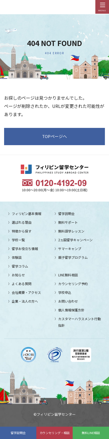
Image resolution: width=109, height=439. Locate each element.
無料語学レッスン (71, 231)
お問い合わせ (68, 301)
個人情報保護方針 (71, 310)
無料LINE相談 (91, 433)
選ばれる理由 (21, 222)
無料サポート (68, 222)
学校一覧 (18, 239)
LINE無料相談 (68, 274)
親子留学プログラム (73, 257)
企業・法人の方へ (25, 301)
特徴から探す (21, 231)
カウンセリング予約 (73, 283)
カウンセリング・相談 (55, 433)
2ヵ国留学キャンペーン (75, 239)
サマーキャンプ (69, 248)
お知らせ (18, 274)
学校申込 (64, 292)
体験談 (17, 257)
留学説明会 (18, 433)
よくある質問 (21, 283)
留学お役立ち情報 (25, 248)
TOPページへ (54, 136)
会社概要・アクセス (26, 292)
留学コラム (20, 266)
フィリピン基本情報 (26, 213)
